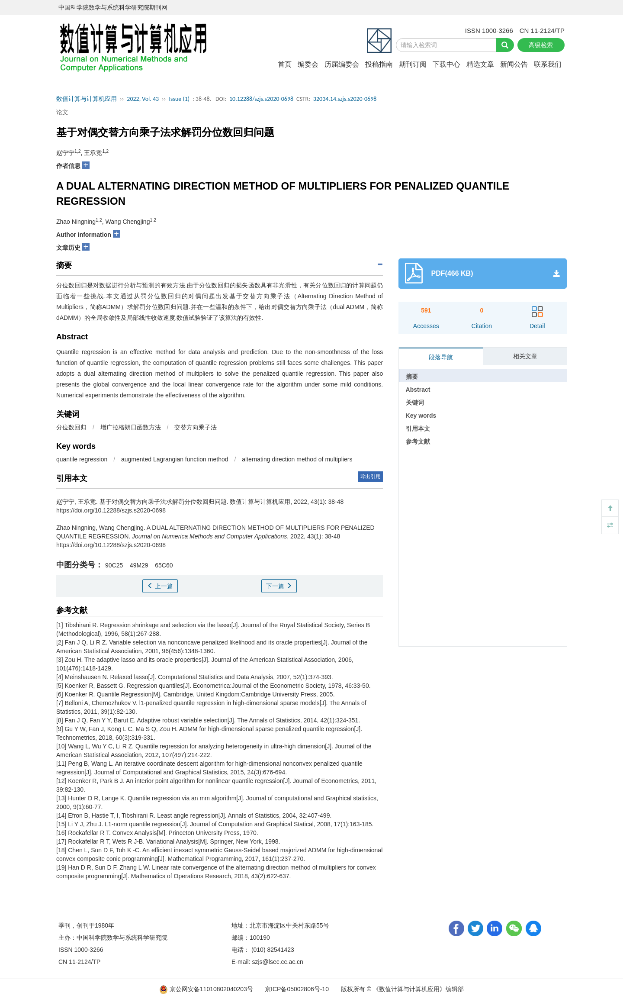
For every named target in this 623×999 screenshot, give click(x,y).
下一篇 (279, 586)
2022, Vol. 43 (143, 99)
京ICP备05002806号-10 (297, 989)
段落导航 (441, 357)
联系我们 (548, 64)
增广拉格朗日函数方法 (130, 427)
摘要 (412, 376)
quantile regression (81, 459)
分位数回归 (71, 427)
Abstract (418, 389)
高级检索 (541, 45)
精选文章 (480, 64)
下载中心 (446, 64)
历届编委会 (341, 64)
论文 (62, 112)
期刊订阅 (413, 64)
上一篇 (160, 586)
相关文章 (525, 356)
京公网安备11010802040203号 (207, 989)
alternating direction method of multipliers (297, 459)
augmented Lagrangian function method (174, 459)
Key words (421, 415)
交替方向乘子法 (195, 427)
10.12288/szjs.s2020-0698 (261, 99)
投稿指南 (379, 64)
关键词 (415, 402)
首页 (285, 64)
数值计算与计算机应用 (86, 99)
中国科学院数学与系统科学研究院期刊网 (112, 7)
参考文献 (418, 441)
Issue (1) (179, 99)
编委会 (308, 64)
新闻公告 (514, 64)
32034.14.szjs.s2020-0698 (345, 99)
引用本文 (418, 428)
